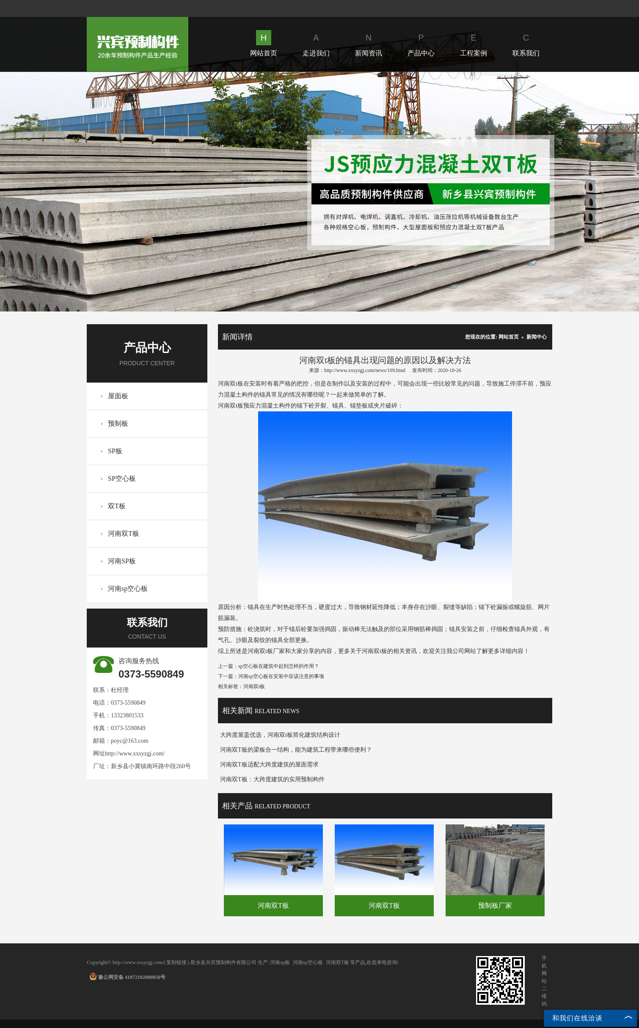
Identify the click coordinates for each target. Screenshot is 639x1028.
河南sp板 (280, 962)
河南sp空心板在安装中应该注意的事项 (281, 676)
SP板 (115, 451)
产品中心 (421, 43)
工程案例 (473, 43)
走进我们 (316, 43)
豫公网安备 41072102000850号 (127, 977)
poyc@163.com (130, 741)
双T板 (117, 506)
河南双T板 (123, 533)
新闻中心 (536, 337)
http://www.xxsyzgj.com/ (135, 753)
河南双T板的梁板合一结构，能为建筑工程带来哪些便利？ (296, 750)
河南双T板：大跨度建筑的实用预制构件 (272, 779)
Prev (255, 191)
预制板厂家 (495, 905)
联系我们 (526, 43)
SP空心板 (122, 478)
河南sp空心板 (128, 588)
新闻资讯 (368, 43)
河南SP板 (122, 561)
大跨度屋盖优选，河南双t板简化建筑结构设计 (280, 735)
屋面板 (118, 396)
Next (384, 191)
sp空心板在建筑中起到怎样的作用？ (278, 666)
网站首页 (263, 43)
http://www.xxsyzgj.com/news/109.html (364, 370)
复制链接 (176, 962)
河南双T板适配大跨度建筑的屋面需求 (269, 764)
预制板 (118, 423)
